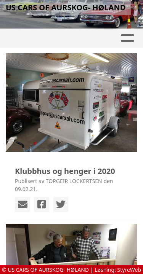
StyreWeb (129, 269)
